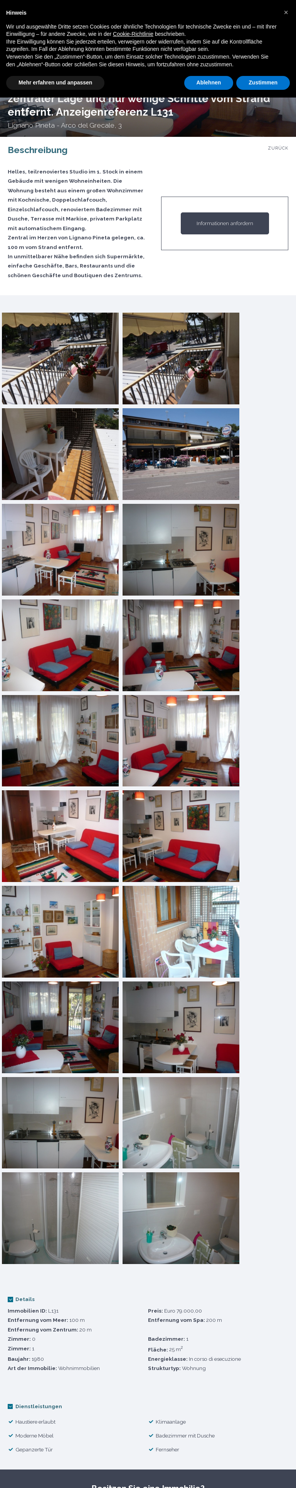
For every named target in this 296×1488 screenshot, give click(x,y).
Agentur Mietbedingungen (164, 1470)
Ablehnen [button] (209, 82)
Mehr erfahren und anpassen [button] (55, 82)
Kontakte (231, 1470)
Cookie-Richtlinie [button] (133, 34)
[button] (286, 12)
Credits (269, 1470)
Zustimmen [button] (263, 82)
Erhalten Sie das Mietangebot (196, 1130)
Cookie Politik (36, 1470)
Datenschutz (91, 1470)
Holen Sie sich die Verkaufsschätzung (100, 1130)
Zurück (278, 148)
